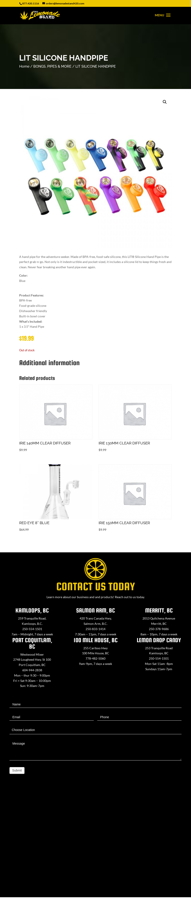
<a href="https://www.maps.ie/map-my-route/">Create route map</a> (95, 842)
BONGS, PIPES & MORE (52, 66)
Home (24, 66)
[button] (165, 102)
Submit (17, 770)
